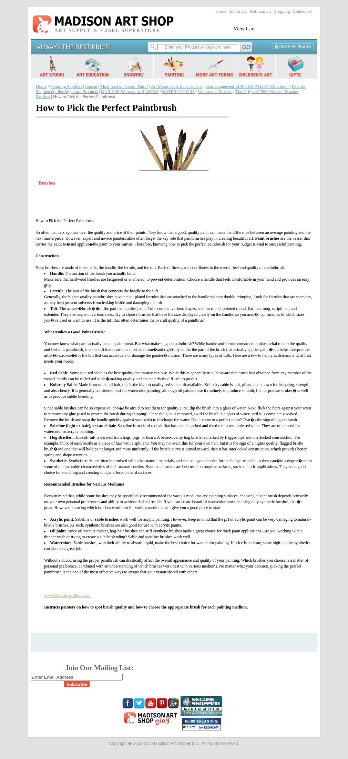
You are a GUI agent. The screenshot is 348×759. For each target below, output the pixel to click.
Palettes (299, 86)
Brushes (43, 96)
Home (221, 11)
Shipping (282, 11)
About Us (237, 11)
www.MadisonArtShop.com (67, 595)
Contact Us (303, 11)
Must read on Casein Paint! (124, 86)
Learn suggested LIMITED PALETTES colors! (247, 86)
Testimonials (260, 11)
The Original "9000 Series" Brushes (266, 91)
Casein (91, 86)
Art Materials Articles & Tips (176, 86)
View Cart (244, 28)
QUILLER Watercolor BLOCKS (129, 91)
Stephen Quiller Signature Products (67, 91)
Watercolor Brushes (215, 91)
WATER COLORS (178, 91)
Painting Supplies (66, 86)
